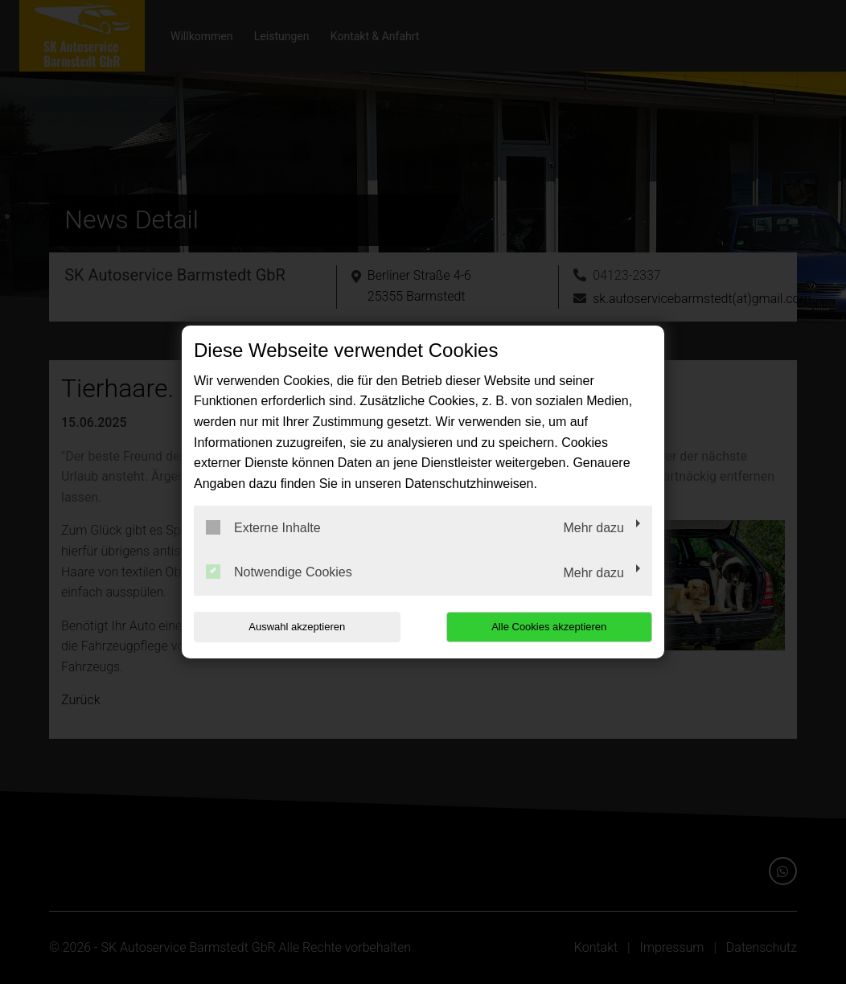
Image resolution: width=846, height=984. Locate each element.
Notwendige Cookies (279, 571)
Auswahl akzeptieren (296, 627)
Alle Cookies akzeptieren (548, 627)
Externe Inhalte (263, 527)
